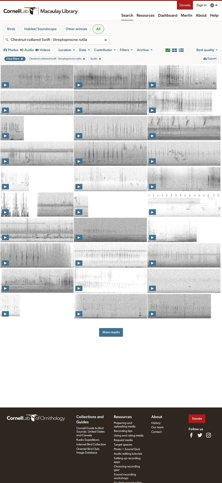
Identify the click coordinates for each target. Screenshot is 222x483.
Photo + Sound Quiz (127, 449)
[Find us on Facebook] (191, 435)
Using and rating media (129, 435)
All (98, 29)
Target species (123, 444)
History (156, 423)
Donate (185, 5)
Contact (156, 431)
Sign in (201, 5)
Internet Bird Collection (91, 444)
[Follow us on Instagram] (208, 435)
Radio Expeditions (88, 439)
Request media (123, 440)
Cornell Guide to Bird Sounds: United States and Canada (90, 432)
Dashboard (167, 16)
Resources (146, 16)
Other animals (76, 29)
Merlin (186, 16)
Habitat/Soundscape (40, 29)
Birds (11, 29)
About (201, 16)
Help (214, 16)
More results (111, 332)
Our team (157, 427)
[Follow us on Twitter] (199, 435)
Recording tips (123, 431)
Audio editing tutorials (128, 453)
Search (127, 16)
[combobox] (56, 39)
